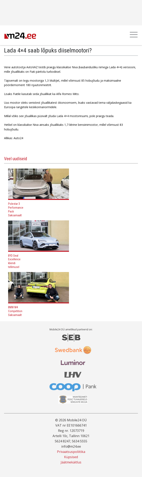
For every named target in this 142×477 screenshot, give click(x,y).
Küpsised (71, 457)
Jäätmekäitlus (71, 462)
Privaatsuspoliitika (71, 451)
